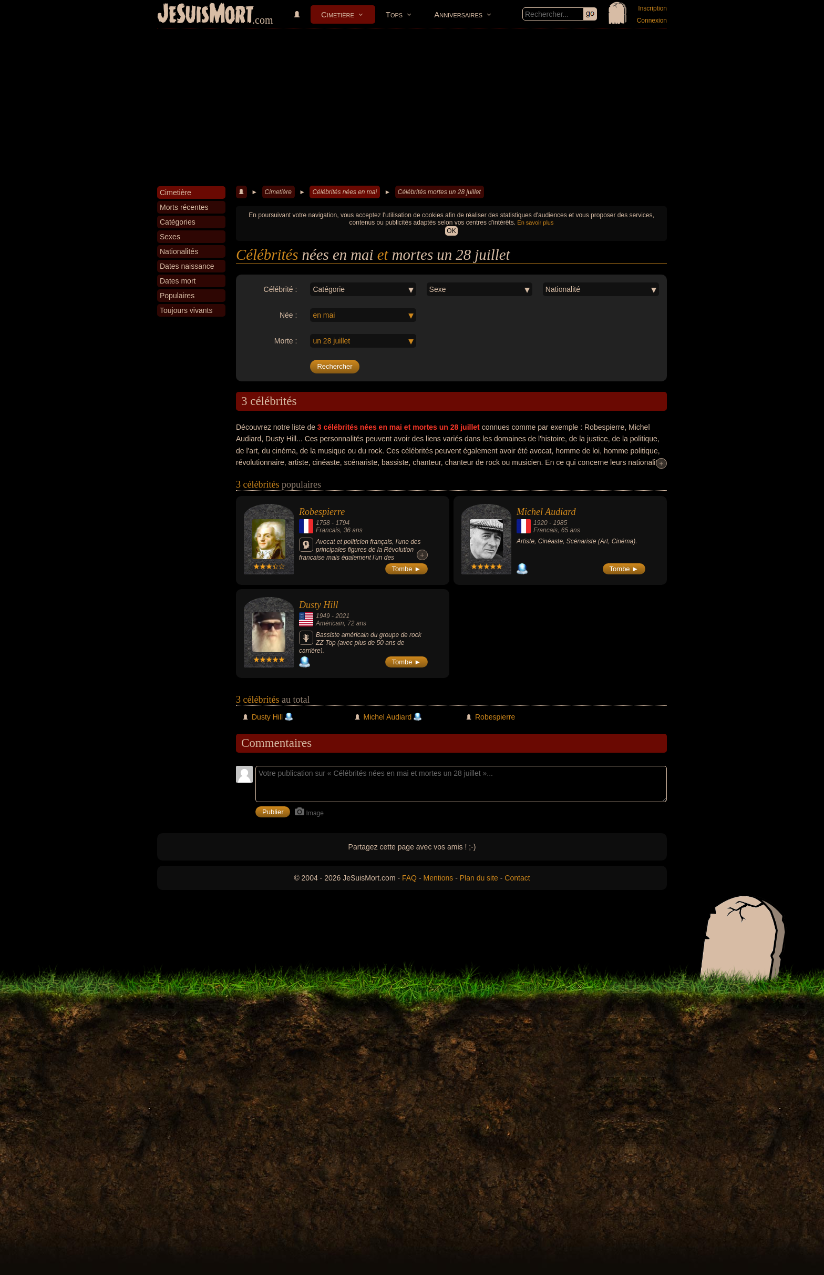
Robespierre (322, 512)
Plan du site (479, 878)
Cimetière (337, 14)
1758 (323, 523)
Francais (328, 530)
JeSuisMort (205, 14)
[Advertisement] (412, 107)
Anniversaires (458, 14)
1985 (560, 523)
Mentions (438, 878)
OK (451, 231)
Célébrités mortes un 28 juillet (439, 192)
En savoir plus (535, 222)
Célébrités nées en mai (344, 192)
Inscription (652, 8)
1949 (323, 616)
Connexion (652, 20)
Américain (330, 623)
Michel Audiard (546, 512)
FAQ (409, 878)
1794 (342, 523)
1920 (540, 523)
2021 (342, 616)
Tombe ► (406, 569)
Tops (394, 14)
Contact (517, 878)
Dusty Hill (318, 605)
